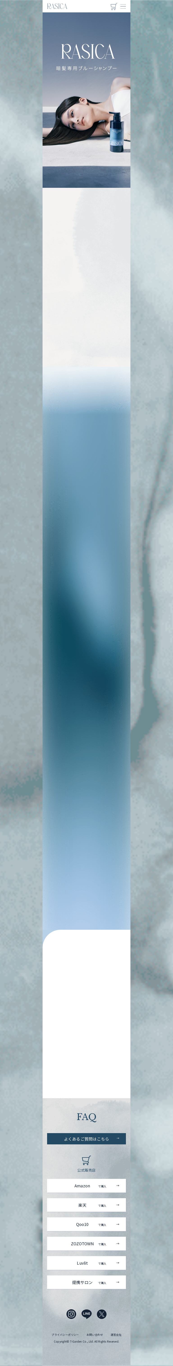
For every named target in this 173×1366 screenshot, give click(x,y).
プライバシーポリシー (65, 1334)
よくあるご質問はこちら (86, 1139)
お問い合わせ (94, 1334)
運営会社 (116, 1334)
